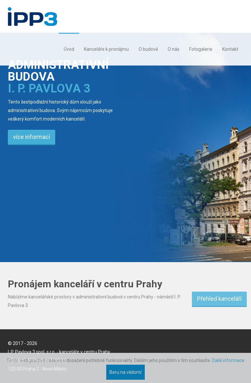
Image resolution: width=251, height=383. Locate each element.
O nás (173, 49)
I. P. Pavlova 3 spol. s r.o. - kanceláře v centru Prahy (59, 351)
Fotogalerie (200, 49)
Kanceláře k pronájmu (106, 49)
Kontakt (230, 49)
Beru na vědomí (125, 372)
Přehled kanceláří (219, 298)
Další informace (228, 360)
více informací (31, 136)
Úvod (69, 49)
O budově (148, 49)
